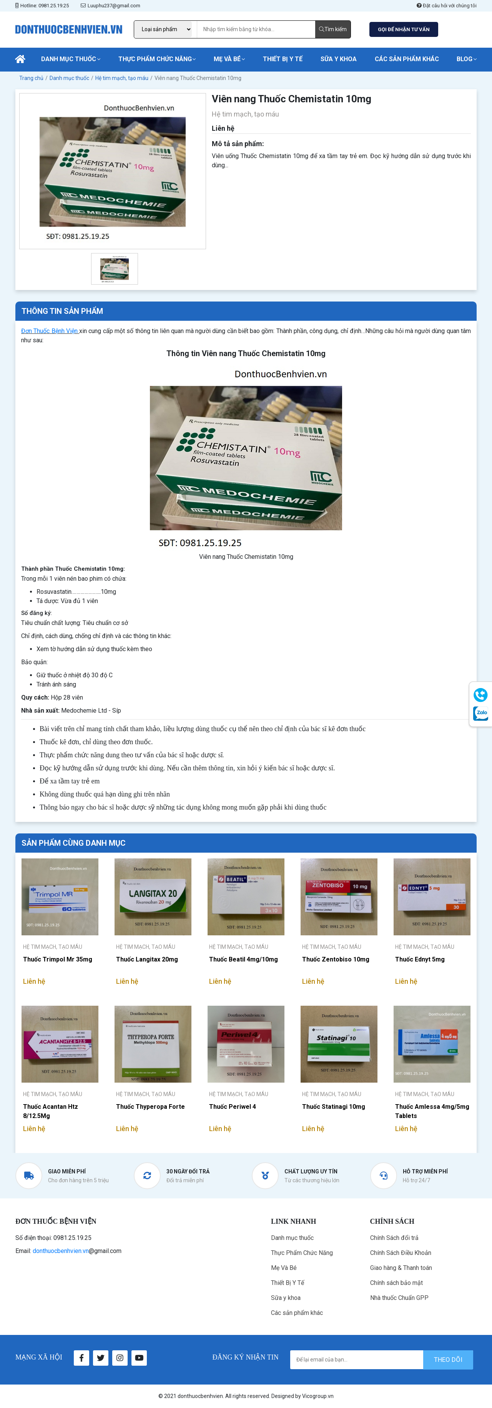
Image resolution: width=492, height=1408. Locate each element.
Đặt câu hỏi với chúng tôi (447, 5)
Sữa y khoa (339, 59)
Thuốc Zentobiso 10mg (335, 959)
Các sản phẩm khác (407, 59)
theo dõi (448, 1359)
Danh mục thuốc (68, 59)
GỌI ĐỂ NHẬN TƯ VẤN (404, 29)
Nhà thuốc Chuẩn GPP (399, 1297)
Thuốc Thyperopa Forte (150, 1106)
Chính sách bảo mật (396, 1282)
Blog (464, 59)
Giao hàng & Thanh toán (401, 1267)
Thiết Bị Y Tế (283, 59)
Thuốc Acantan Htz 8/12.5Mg (50, 1111)
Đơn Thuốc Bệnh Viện (49, 331)
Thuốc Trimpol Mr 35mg (57, 959)
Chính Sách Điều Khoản (400, 1252)
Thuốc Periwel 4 (232, 1106)
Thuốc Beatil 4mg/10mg (243, 959)
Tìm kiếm (333, 29)
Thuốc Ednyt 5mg (420, 959)
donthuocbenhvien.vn (61, 1251)
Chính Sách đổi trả (394, 1237)
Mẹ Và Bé (227, 59)
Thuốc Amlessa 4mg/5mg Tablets (432, 1111)
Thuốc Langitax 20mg (147, 959)
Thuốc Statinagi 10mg (333, 1106)
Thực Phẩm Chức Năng (155, 59)
